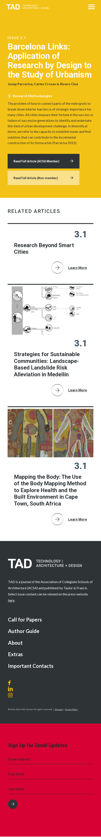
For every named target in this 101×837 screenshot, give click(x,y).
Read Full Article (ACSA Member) (37, 161)
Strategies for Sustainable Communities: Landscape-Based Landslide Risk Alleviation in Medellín (47, 365)
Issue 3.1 (17, 38)
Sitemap (59, 710)
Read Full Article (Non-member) (36, 178)
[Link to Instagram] (15, 696)
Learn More (77, 268)
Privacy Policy (71, 710)
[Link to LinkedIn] (10, 690)
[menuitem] (50, 620)
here (11, 601)
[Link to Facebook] (10, 684)
